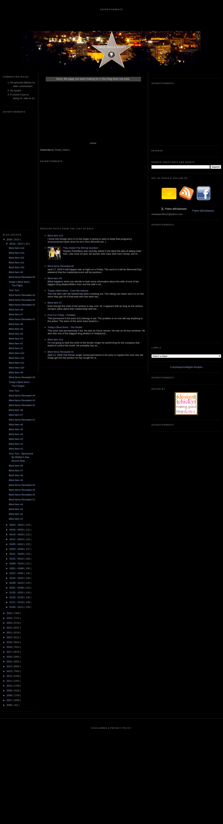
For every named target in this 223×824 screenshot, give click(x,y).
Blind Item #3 (16, 338)
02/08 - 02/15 (16, 582)
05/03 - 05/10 (16, 524)
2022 (10, 627)
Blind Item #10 (16, 267)
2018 (10, 647)
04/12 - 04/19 (16, 539)
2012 (10, 676)
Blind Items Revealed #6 (61, 266)
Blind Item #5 (16, 329)
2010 (10, 685)
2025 (10, 613)
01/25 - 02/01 (16, 592)
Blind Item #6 (16, 324)
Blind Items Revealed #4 (22, 295)
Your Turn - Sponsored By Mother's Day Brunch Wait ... (21, 457)
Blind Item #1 (16, 348)
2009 (10, 690)
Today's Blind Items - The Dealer (65, 327)
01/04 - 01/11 (16, 607)
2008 (10, 695)
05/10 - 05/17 (16, 243)
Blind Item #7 (16, 314)
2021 (10, 632)
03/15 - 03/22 (16, 558)
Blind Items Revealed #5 (22, 277)
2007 (10, 700)
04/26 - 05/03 (16, 529)
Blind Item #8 (16, 309)
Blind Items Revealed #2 (22, 304)
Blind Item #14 (16, 248)
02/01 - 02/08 (16, 587)
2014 (10, 666)
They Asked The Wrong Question (80, 247)
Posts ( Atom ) (62, 149)
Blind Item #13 (16, 252)
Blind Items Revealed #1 (22, 319)
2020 (10, 637)
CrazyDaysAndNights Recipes (186, 367)
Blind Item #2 (16, 343)
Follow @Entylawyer (203, 210)
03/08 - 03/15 (16, 563)
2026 (10, 239)
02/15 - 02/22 (16, 578)
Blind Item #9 (16, 272)
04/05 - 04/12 (16, 544)
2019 (10, 642)
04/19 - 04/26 (16, 534)
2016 (10, 656)
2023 (10, 622)
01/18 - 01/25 (16, 597)
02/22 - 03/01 (16, 573)
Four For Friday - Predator (62, 315)
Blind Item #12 (16, 257)
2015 (10, 661)
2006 (10, 705)
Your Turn (14, 290)
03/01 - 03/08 (16, 568)
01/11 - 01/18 (16, 602)
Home (93, 143)
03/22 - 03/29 (16, 553)
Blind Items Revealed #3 (22, 300)
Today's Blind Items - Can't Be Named (68, 290)
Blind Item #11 (16, 262)
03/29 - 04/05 (16, 549)
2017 (10, 651)
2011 (10, 680)
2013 (10, 671)
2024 (10, 618)
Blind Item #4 (16, 333)
